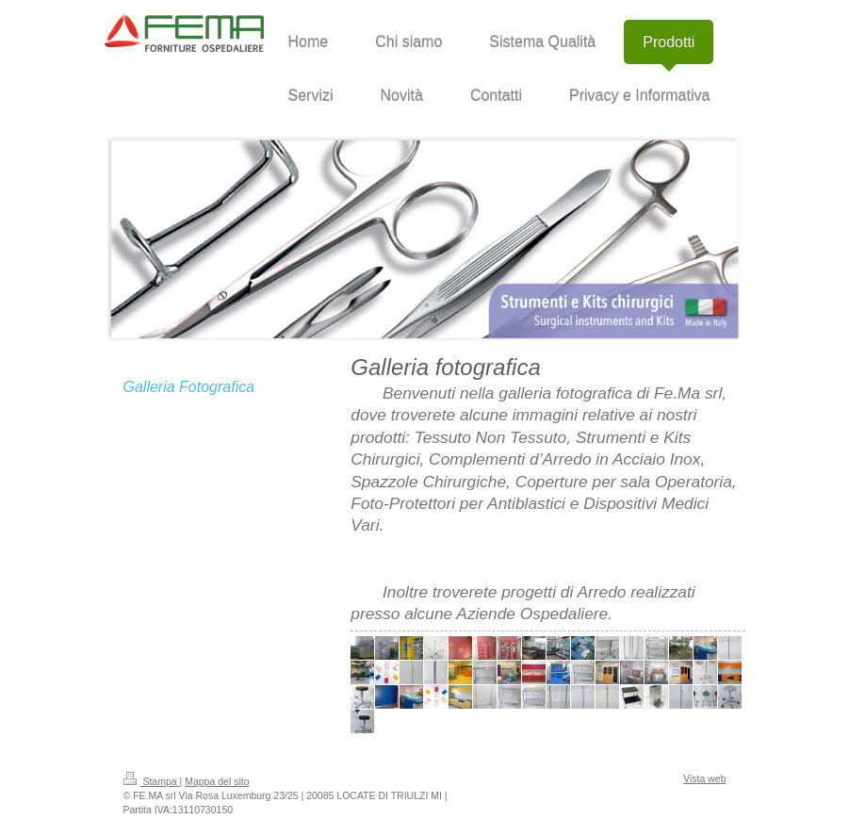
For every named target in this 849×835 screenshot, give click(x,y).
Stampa (151, 781)
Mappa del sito (217, 781)
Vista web (704, 778)
